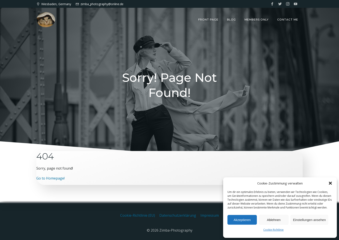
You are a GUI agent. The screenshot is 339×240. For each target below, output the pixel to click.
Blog (231, 19)
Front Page (208, 19)
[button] (330, 183)
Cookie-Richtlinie (273, 230)
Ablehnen (273, 220)
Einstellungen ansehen (309, 220)
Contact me (287, 19)
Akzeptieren (242, 220)
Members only (257, 19)
